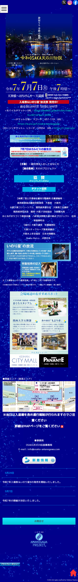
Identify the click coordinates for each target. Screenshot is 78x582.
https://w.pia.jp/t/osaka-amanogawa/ (39, 123)
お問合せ (39, 521)
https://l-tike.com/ (64, 128)
